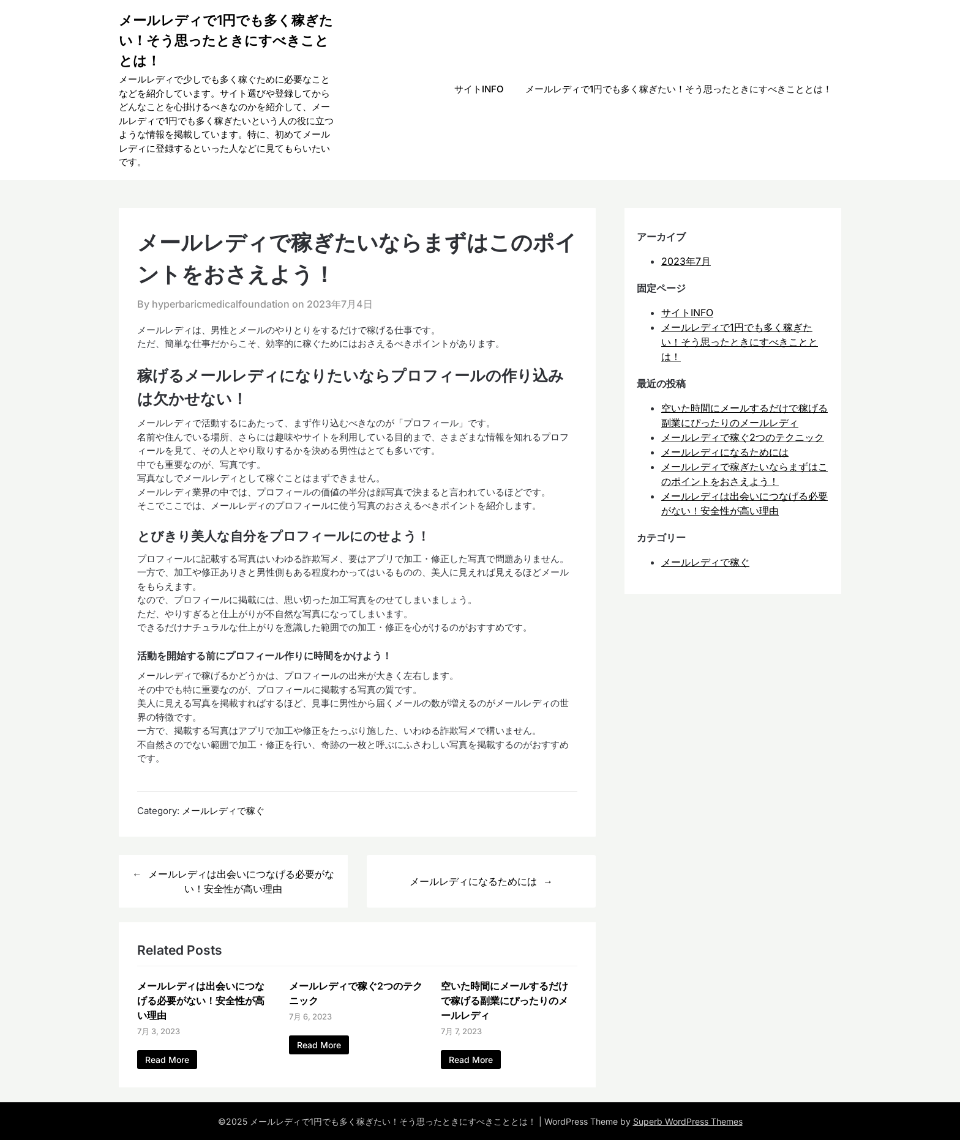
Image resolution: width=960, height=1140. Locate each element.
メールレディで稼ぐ (223, 810)
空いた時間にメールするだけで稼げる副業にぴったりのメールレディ (504, 1000)
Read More (167, 1059)
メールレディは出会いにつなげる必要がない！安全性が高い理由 (241, 881)
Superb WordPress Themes (688, 1121)
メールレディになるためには (473, 881)
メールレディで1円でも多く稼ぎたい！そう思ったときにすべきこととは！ (226, 40)
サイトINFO (479, 89)
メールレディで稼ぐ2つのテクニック (742, 437)
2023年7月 (686, 261)
